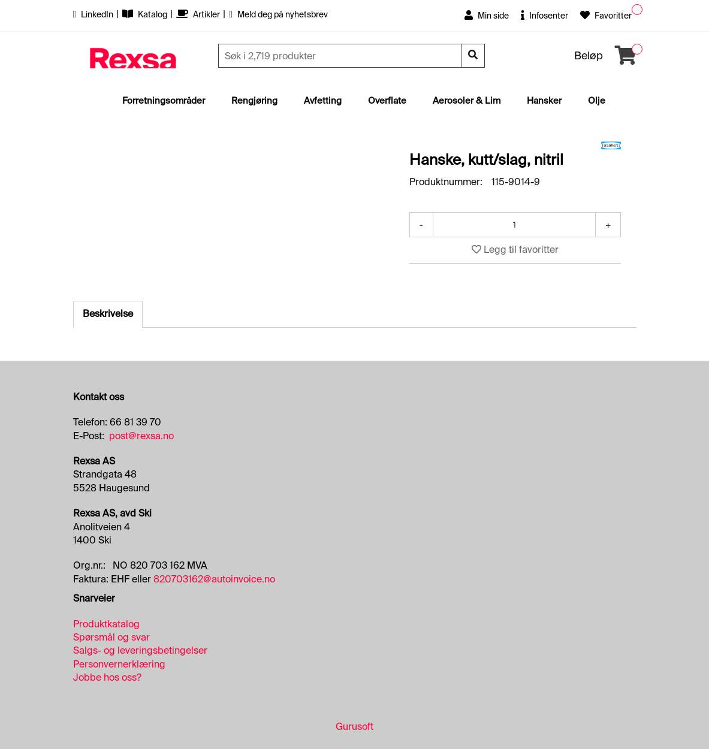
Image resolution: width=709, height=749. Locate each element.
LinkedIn (94, 14)
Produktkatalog (106, 624)
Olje (596, 101)
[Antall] (514, 224)
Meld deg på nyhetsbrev (278, 14)
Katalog (145, 14)
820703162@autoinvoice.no (214, 579)
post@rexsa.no (141, 436)
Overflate (387, 101)
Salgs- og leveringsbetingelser (140, 650)
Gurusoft (354, 726)
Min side (486, 15)
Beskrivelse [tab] (108, 313)
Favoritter (606, 15)
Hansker (544, 101)
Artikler (199, 14)
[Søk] (341, 56)
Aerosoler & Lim (466, 101)
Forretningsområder (163, 101)
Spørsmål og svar (111, 637)
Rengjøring (254, 101)
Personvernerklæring (119, 664)
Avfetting (323, 101)
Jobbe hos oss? (107, 677)
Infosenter (544, 15)
